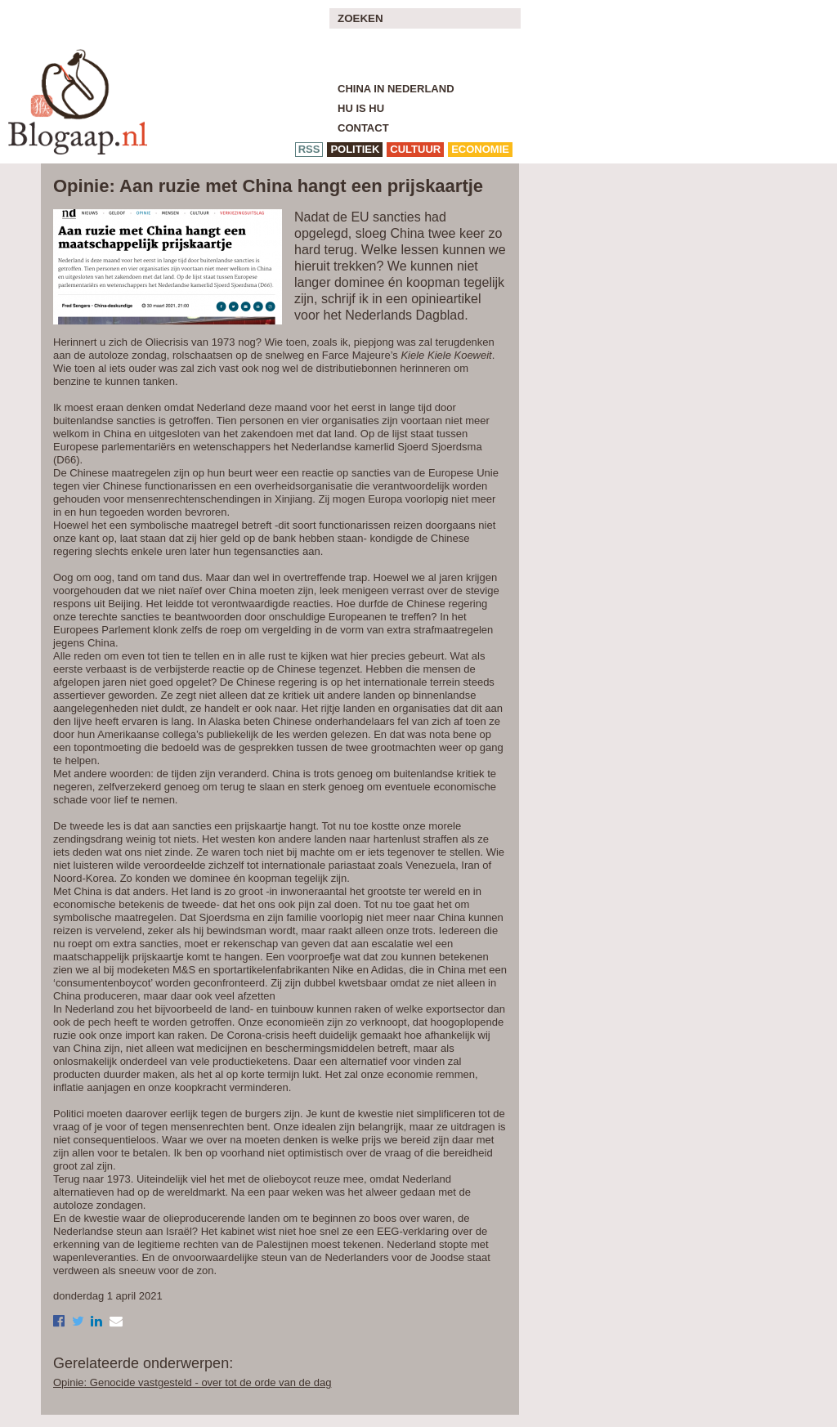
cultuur (415, 149)
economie (480, 149)
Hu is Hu (361, 108)
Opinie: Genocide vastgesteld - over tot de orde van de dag (192, 1382)
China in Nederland (396, 89)
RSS (309, 149)
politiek (354, 149)
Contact (363, 128)
